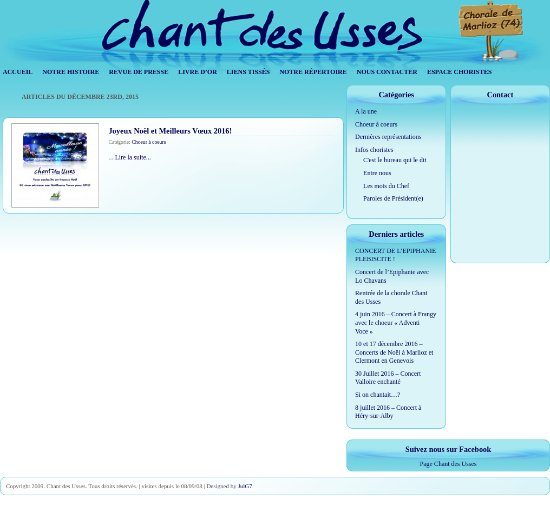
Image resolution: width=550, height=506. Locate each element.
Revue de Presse (138, 72)
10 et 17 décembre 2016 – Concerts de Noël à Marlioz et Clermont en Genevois (394, 352)
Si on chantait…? (377, 394)
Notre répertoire (312, 72)
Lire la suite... (132, 157)
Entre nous (377, 173)
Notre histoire (70, 72)
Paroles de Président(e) (393, 198)
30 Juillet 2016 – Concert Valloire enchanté (388, 378)
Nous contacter (387, 72)
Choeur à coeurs (149, 142)
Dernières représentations (388, 137)
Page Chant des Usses (448, 464)
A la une (366, 111)
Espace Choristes (459, 72)
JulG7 (245, 486)
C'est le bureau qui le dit (394, 160)
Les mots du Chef (386, 186)
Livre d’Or (197, 72)
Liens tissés (248, 72)
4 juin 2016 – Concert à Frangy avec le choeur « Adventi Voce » (395, 322)
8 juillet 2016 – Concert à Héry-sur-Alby (388, 412)
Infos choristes (374, 150)
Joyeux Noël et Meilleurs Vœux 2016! (170, 130)
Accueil (17, 72)
